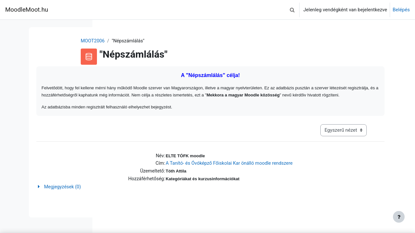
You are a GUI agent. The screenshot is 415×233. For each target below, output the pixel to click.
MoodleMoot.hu (26, 9)
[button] (292, 9)
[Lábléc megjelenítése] (399, 217)
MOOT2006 (131, 41)
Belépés (401, 10)
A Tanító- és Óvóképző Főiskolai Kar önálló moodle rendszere (268, 172)
